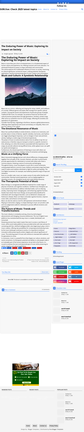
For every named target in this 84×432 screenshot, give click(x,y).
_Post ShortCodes (59, 234)
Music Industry (26, 248)
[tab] (60, 228)
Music (20, 248)
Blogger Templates (33, 429)
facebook (56, 204)
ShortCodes (72, 246)
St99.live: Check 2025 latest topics (18, 9)
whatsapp (71, 204)
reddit (76, 272)
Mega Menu (72, 228)
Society (34, 248)
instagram (57, 209)
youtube (71, 209)
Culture (9, 248)
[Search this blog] (64, 170)
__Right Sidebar (58, 237)
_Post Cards (57, 240)
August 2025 (68, 183)
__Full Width (72, 237)
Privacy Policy (63, 9)
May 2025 (68, 186)
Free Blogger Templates (56, 429)
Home (40, 9)
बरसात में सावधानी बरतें (66, 317)
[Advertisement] (42, 26)
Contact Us (64, 292)
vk (76, 276)
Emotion (15, 248)
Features (56, 231)
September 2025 (68, 180)
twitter (76, 267)
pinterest (61, 276)
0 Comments (45, 289)
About (35, 426)
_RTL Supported (73, 243)
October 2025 (68, 177)
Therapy (8, 42)
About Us (46, 9)
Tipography (57, 246)
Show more (45, 272)
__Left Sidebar (73, 234)
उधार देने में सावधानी (65, 309)
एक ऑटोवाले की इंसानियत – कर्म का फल (62, 157)
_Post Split (72, 240)
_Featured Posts (73, 231)
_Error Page (57, 243)
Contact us (54, 9)
